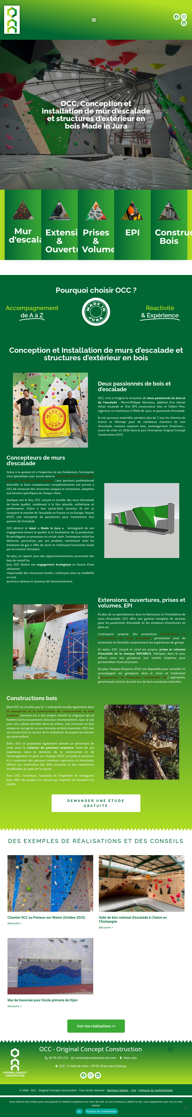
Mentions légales (117, 1090)
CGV (133, 1090)
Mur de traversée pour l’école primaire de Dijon (43, 1000)
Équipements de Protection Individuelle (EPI (133, 677)
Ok (79, 1111)
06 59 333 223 (58, 1058)
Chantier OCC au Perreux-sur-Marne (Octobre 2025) (46, 917)
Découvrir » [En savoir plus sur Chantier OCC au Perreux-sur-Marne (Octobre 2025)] (15, 923)
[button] (93, 19)
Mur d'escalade (32, 235)
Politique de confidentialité (156, 1090)
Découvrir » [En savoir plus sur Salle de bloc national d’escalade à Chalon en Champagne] (106, 927)
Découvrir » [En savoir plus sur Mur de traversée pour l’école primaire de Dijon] (15, 1006)
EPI (132, 232)
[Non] (186, 1107)
